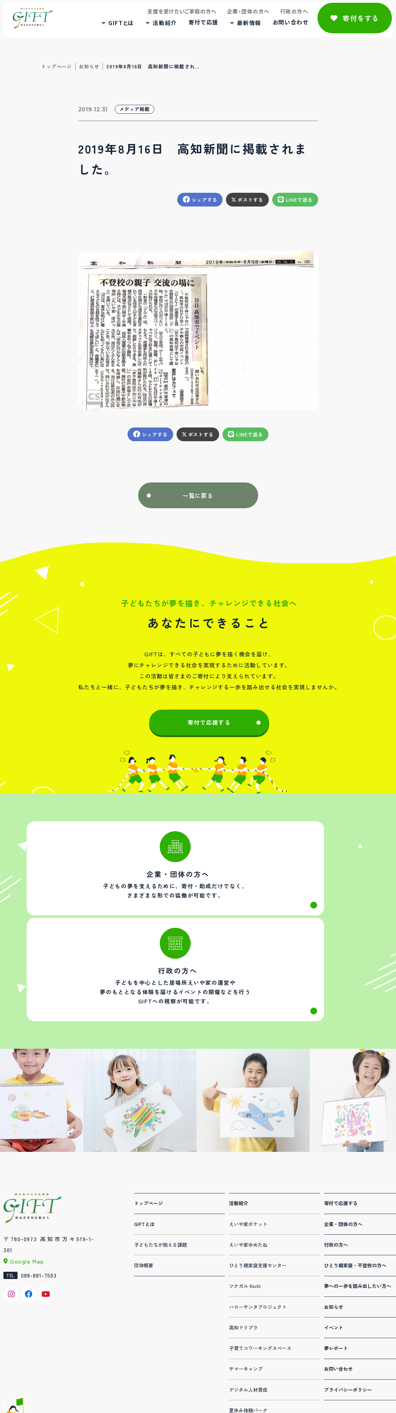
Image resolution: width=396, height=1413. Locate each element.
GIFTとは (110, 30)
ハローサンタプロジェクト (258, 1243)
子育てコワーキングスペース (260, 1284)
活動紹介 (153, 30)
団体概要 (143, 1202)
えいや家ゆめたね (248, 1181)
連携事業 (238, 1367)
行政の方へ (283, 18)
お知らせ (89, 66)
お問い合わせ (279, 29)
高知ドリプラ (243, 1264)
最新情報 (238, 30)
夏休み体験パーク (248, 1347)
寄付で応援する (209, 729)
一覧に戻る (198, 497)
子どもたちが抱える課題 (160, 1181)
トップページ (56, 66)
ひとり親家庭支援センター (258, 1202)
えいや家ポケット (248, 1160)
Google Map (27, 1198)
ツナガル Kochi (245, 1222)
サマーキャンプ (246, 1305)
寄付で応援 (192, 29)
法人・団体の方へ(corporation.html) (111, 894)
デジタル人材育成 (248, 1326)
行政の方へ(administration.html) (286, 894)
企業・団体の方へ (237, 18)
